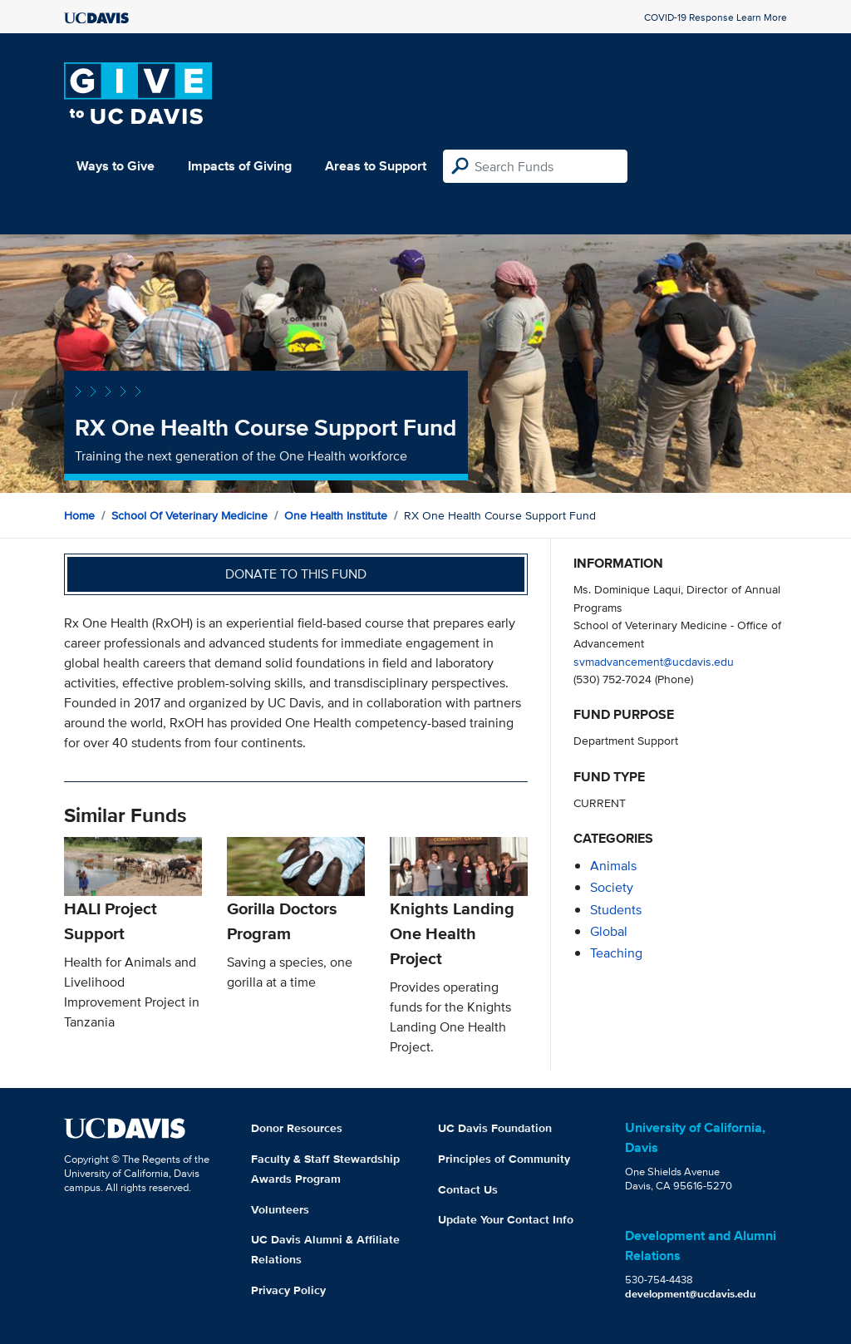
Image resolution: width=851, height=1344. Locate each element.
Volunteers (280, 1209)
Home (79, 515)
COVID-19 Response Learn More (715, 17)
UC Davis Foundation (495, 1128)
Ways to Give (115, 165)
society (611, 887)
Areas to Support (375, 165)
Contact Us (468, 1189)
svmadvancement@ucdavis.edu (653, 661)
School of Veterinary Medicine (189, 515)
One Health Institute (335, 515)
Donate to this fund (295, 573)
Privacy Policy (288, 1290)
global (608, 931)
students (616, 909)
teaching (616, 952)
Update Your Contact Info (505, 1219)
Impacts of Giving (240, 165)
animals (613, 865)
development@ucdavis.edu (690, 1294)
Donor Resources (296, 1128)
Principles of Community (504, 1158)
